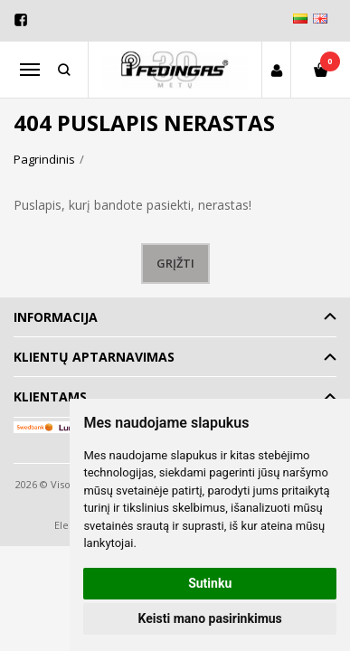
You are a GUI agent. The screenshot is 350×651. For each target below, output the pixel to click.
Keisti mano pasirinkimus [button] (210, 618)
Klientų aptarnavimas (94, 356)
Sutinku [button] (210, 583)
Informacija (56, 317)
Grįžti (175, 263)
